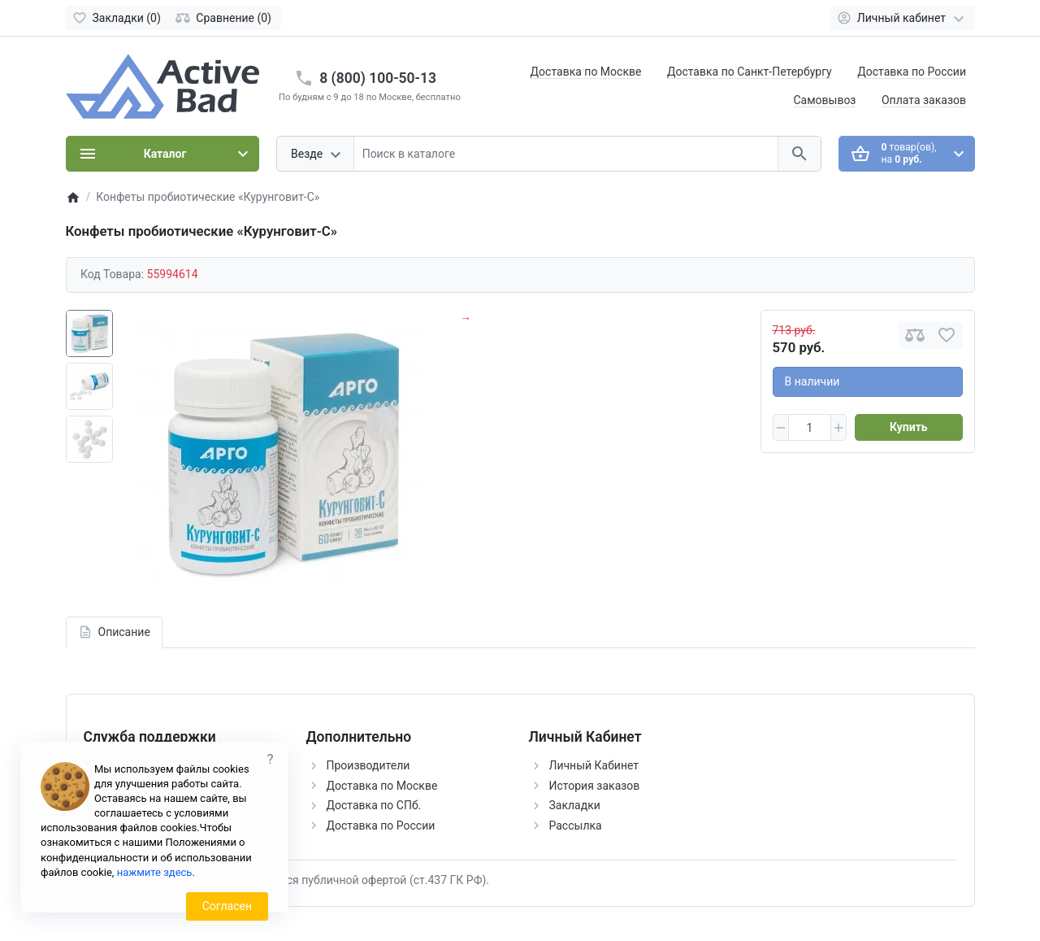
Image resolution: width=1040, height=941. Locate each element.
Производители (368, 765)
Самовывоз (824, 100)
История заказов (594, 785)
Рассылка (575, 825)
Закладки (574, 805)
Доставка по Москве (586, 71)
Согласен (227, 906)
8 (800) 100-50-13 (377, 78)
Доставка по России (911, 71)
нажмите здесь (155, 872)
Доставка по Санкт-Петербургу (749, 71)
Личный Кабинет (594, 765)
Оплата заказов (924, 100)
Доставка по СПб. (374, 805)
